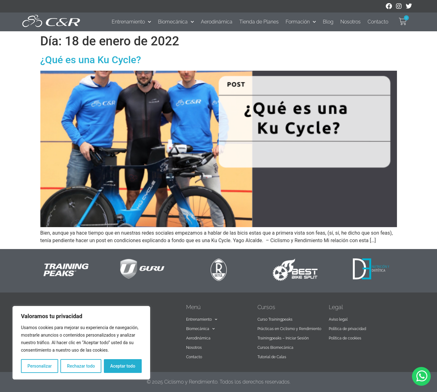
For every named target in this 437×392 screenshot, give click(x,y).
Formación (301, 22)
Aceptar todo (122, 366)
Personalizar (39, 366)
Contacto (378, 22)
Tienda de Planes (259, 22)
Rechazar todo (81, 366)
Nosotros (350, 22)
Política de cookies (345, 338)
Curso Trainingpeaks (274, 319)
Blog (328, 22)
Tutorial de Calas (271, 357)
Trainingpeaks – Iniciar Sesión (283, 338)
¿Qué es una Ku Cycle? (90, 60)
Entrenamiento (131, 22)
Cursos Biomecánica (275, 347)
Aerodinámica (216, 22)
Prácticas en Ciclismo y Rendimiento (289, 329)
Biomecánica (176, 22)
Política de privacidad (347, 329)
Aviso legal (338, 319)
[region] (81, 342)
